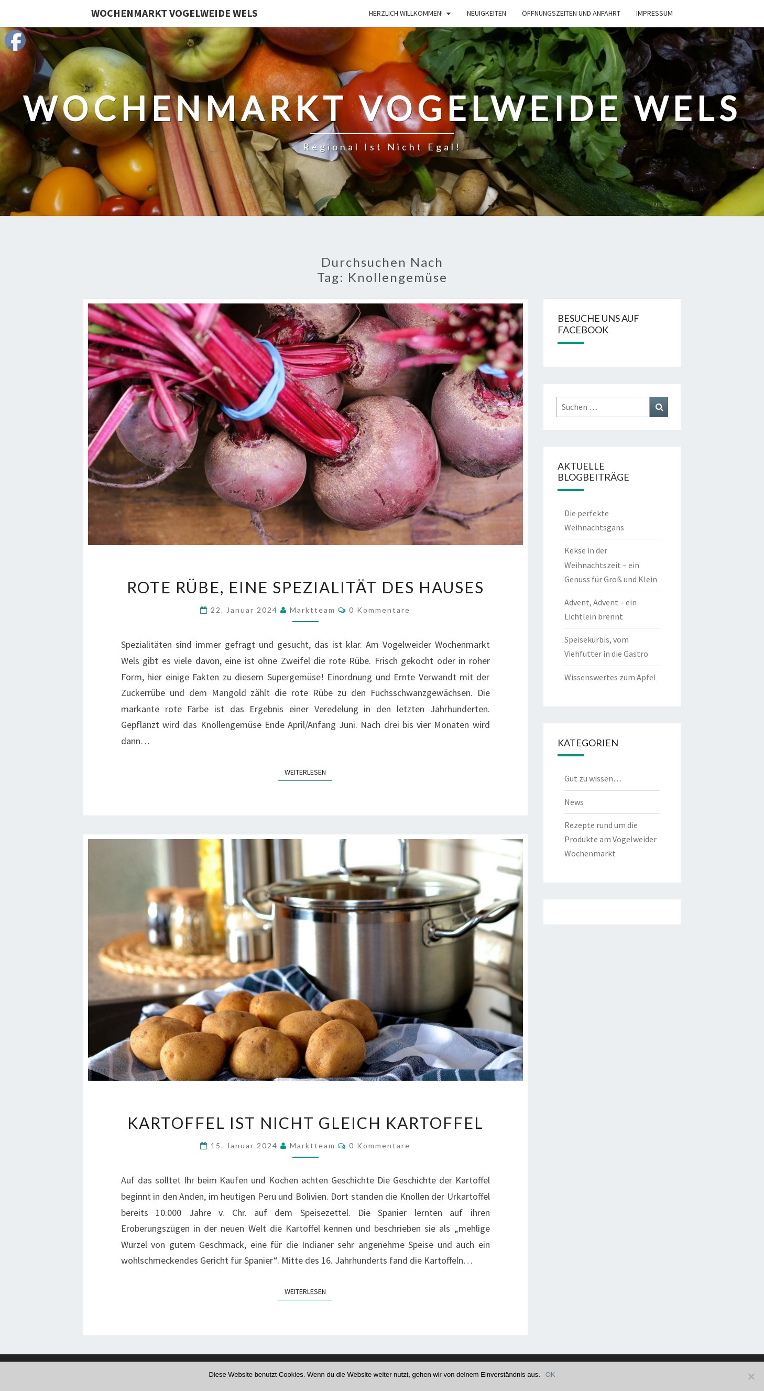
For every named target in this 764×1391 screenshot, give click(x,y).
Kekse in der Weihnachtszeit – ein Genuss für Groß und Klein (610, 564)
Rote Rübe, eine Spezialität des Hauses (305, 587)
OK (550, 1374)
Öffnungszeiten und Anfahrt (571, 13)
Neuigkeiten (486, 13)
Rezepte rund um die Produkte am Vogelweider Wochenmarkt (610, 839)
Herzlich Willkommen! (406, 13)
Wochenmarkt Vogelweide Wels (174, 12)
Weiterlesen (308, 771)
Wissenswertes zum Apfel (610, 677)
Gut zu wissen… (592, 778)
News (574, 802)
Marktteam (312, 609)
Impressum (654, 13)
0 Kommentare (379, 609)
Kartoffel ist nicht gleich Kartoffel (305, 1122)
